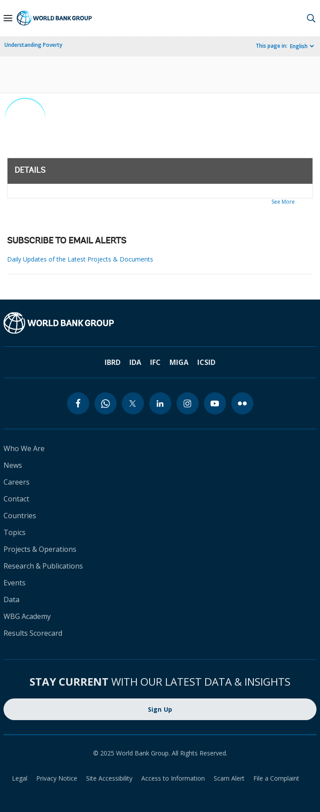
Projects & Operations (40, 549)
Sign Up (160, 709)
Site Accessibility (109, 778)
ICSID (206, 362)
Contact (16, 499)
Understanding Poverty (33, 45)
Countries (20, 515)
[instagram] (188, 403)
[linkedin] (160, 403)
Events (15, 583)
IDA (135, 362)
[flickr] (242, 403)
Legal (19, 778)
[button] (311, 18)
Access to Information (173, 778)
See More (283, 201)
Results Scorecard (33, 633)
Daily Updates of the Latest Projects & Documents (80, 259)
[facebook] (78, 403)
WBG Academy (27, 616)
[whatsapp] (105, 403)
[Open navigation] (8, 18)
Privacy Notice (56, 778)
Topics (15, 532)
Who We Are (24, 448)
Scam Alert (229, 778)
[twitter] (133, 403)
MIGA (178, 362)
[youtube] (215, 403)
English (299, 46)
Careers (17, 482)
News (13, 465)
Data (11, 599)
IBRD (112, 362)
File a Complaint (276, 778)
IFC (155, 362)
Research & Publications (43, 566)
